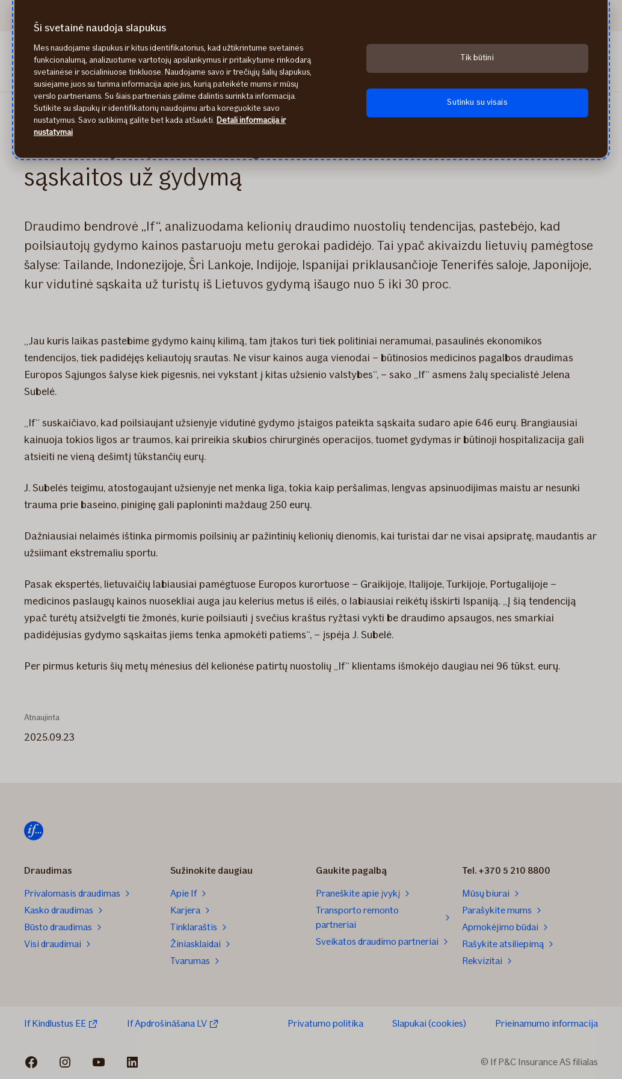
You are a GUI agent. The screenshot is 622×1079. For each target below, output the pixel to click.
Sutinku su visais (477, 102)
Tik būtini (477, 57)
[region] (311, 79)
